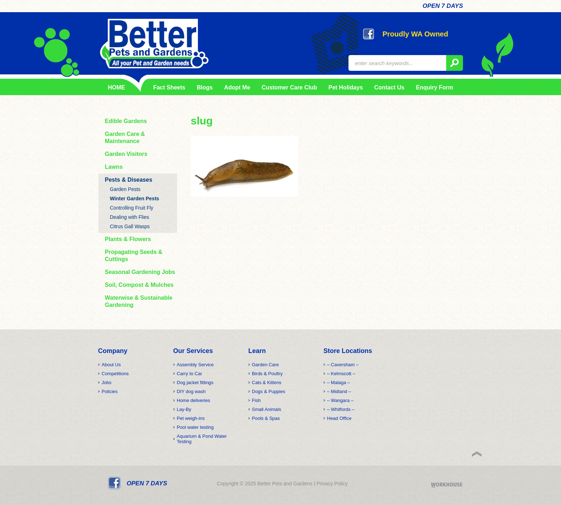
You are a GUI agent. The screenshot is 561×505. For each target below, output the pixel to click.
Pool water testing (195, 427)
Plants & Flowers (128, 239)
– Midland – (339, 391)
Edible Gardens (126, 121)
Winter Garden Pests (134, 198)
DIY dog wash (191, 391)
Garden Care (265, 364)
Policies (110, 391)
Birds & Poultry (267, 373)
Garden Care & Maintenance (125, 137)
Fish (256, 400)
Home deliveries (193, 400)
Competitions (115, 373)
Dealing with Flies (129, 217)
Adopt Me (237, 87)
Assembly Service (195, 364)
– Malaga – (338, 382)
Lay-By (184, 409)
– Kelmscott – (341, 373)
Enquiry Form (434, 87)
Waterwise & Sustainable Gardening (138, 301)
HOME (116, 87)
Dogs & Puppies (268, 391)
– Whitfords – (341, 409)
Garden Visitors (126, 154)
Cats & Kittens (266, 382)
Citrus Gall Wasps (130, 226)
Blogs (205, 87)
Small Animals (266, 409)
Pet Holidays (345, 87)
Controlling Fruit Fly (131, 208)
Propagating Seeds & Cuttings (133, 255)
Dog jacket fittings (195, 382)
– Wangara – (340, 400)
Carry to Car (189, 373)
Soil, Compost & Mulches (139, 285)
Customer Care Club (289, 87)
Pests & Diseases (128, 180)
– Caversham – (342, 364)
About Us (111, 364)
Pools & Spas (266, 418)
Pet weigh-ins (191, 418)
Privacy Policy (332, 483)
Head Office (339, 418)
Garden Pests (125, 189)
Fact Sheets (168, 87)
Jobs (106, 382)
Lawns (114, 167)
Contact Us (389, 87)
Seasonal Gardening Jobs (140, 272)
